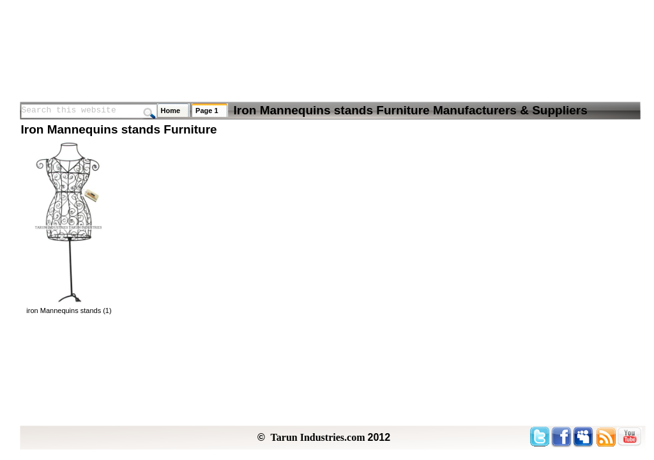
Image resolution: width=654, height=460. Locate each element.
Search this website (69, 110)
